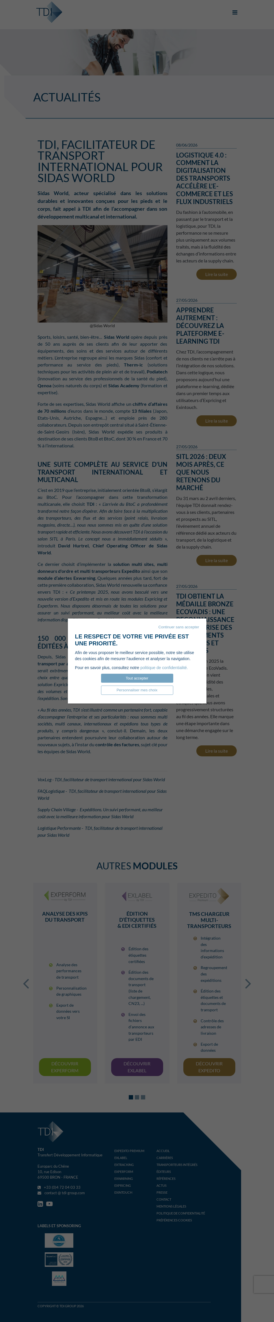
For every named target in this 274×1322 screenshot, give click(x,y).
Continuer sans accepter (179, 627)
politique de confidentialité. (164, 667)
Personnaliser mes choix (137, 690)
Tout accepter (137, 678)
